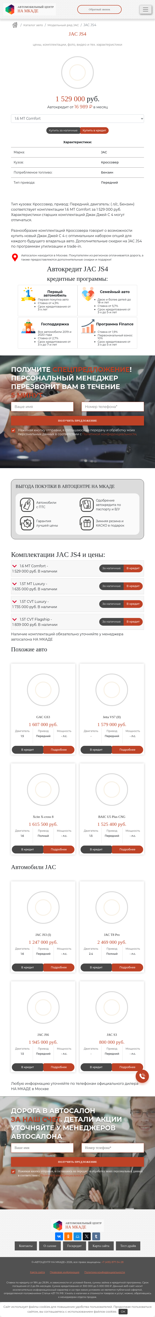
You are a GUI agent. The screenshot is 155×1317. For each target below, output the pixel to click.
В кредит (133, 569)
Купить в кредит (95, 131)
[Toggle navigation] (145, 9)
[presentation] (44, 456)
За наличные (110, 569)
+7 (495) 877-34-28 (113, 1261)
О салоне (49, 1245)
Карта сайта (101, 1245)
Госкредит (74, 1245)
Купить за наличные (62, 131)
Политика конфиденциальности (104, 1271)
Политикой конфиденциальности (109, 435)
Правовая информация (64, 1271)
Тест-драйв (128, 1245)
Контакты (26, 1245)
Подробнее (58, 750)
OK (123, 1311)
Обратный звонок (99, 9)
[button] (14, 567)
